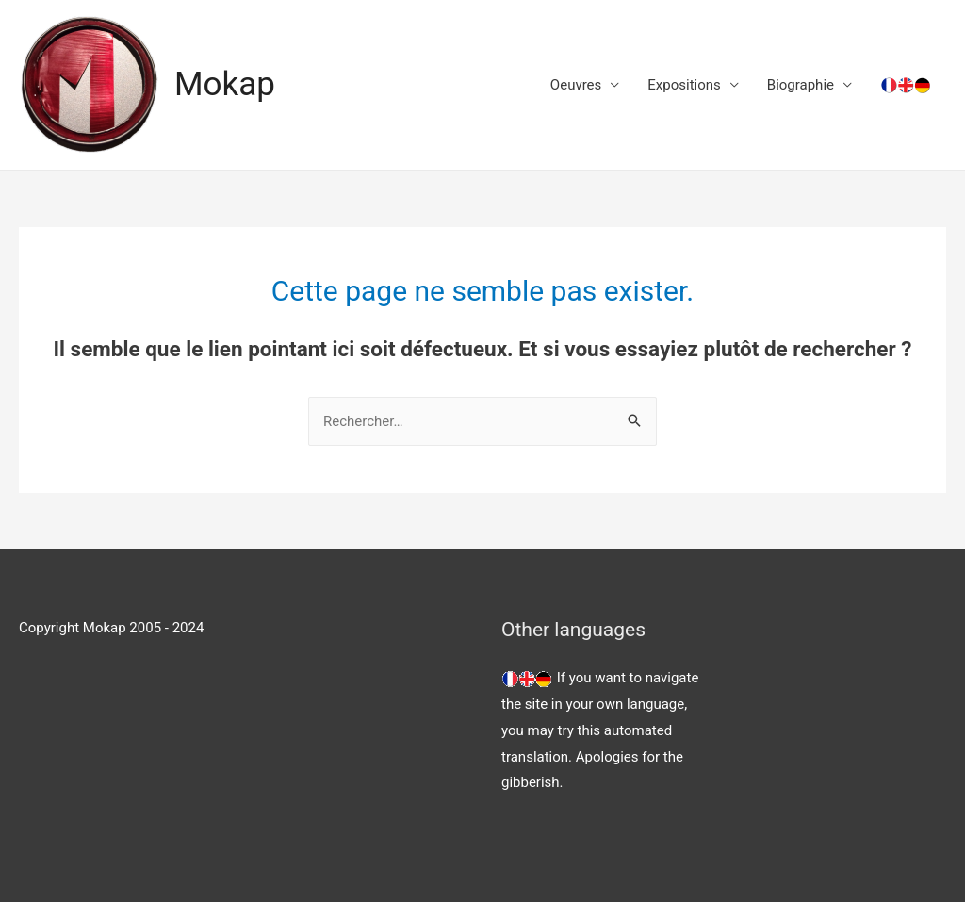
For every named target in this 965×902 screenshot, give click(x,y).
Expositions (683, 84)
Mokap (224, 84)
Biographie (800, 84)
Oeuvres (575, 84)
